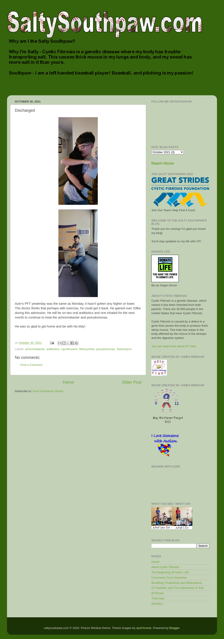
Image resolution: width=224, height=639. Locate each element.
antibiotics (53, 349)
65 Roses (157, 593)
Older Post (132, 382)
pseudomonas (105, 349)
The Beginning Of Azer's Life (170, 572)
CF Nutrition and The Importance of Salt (177, 587)
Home (68, 382)
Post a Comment (31, 364)
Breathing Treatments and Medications (176, 582)
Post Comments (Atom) (48, 391)
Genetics (157, 603)
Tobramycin (123, 349)
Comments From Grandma (169, 577)
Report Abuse (162, 163)
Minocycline (87, 349)
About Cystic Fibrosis (165, 567)
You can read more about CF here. (174, 346)
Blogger (174, 628)
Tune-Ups (157, 598)
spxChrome (143, 628)
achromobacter (35, 349)
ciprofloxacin (69, 349)
